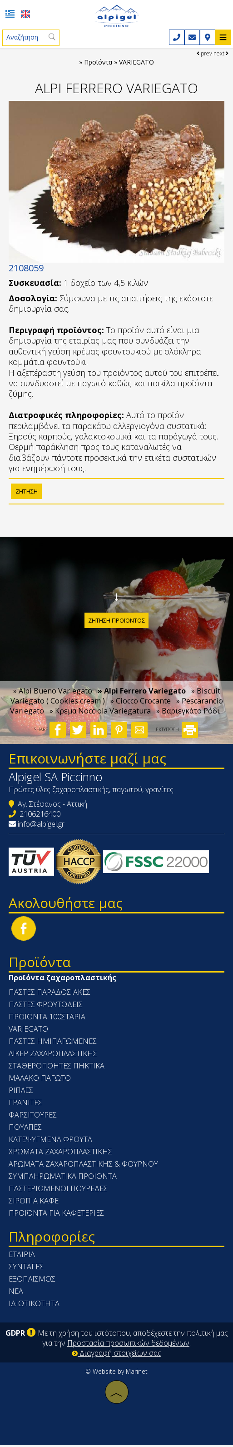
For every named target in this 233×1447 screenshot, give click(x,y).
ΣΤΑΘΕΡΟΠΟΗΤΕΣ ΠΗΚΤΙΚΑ (57, 1068)
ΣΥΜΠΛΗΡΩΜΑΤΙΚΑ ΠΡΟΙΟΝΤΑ (63, 1179)
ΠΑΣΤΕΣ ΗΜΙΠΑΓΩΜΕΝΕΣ (53, 1044)
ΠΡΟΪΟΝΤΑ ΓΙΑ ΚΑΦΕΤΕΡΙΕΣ (56, 1216)
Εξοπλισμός (32, 1282)
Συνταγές (26, 1269)
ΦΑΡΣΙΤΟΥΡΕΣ (33, 1118)
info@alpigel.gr (41, 827)
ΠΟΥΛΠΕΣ (25, 1130)
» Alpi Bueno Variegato (52, 694)
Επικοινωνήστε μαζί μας (88, 761)
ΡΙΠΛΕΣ (21, 1093)
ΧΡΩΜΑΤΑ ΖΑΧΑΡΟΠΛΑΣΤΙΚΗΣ (61, 1154)
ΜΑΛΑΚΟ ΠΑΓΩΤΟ (40, 1081)
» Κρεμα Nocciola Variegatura (100, 714)
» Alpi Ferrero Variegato (142, 694)
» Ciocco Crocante (140, 704)
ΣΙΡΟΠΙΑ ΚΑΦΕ (34, 1203)
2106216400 (40, 817)
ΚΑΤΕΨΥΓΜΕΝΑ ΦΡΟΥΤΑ (51, 1142)
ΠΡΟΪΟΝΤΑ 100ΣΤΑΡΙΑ (47, 1019)
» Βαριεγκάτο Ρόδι (188, 714)
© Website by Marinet (116, 1373)
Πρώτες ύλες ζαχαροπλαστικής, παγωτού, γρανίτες (91, 792)
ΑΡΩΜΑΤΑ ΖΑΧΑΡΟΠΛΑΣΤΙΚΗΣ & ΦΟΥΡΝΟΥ (84, 1167)
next (220, 53)
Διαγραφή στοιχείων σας (116, 1355)
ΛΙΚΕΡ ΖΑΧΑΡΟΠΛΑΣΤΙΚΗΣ (53, 1056)
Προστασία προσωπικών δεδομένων (128, 1345)
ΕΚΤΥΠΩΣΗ (177, 732)
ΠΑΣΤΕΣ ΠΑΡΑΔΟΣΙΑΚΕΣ (50, 995)
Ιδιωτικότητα (34, 1306)
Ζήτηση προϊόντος (116, 621)
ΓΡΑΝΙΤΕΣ (26, 1105)
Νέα (16, 1294)
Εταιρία (22, 1257)
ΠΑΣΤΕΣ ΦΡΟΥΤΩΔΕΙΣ (46, 1007)
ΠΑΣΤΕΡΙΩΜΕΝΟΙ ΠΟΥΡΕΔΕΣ (58, 1191)
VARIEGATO (29, 1032)
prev (204, 53)
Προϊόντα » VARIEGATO (119, 62)
